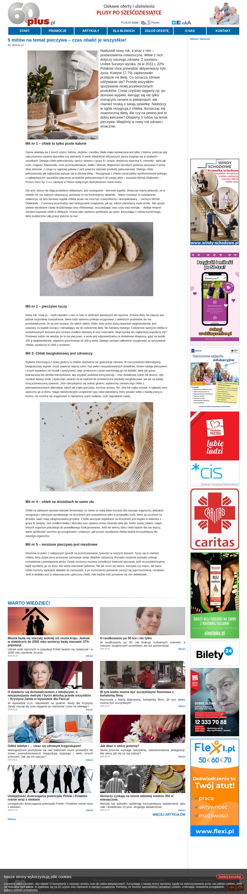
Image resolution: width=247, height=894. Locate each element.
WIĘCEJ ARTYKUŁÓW (169, 814)
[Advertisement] (214, 98)
